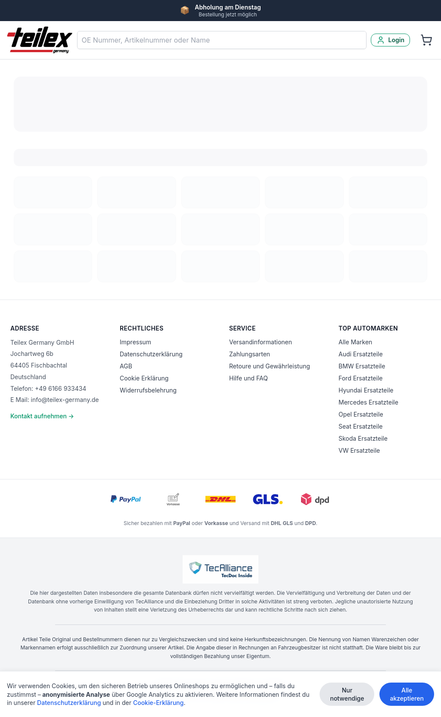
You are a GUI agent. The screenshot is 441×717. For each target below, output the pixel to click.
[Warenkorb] (426, 40)
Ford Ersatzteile (360, 378)
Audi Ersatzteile (361, 354)
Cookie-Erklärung (158, 702)
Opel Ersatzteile (361, 414)
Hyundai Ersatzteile (366, 390)
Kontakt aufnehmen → (42, 416)
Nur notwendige (347, 694)
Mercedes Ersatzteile (368, 402)
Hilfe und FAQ (248, 378)
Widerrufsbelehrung (148, 390)
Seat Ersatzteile (360, 426)
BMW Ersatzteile (362, 366)
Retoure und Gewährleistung (269, 366)
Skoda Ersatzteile (363, 438)
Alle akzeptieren (407, 694)
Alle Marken (355, 342)
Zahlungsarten (249, 354)
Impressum (135, 342)
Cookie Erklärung (144, 378)
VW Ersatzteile (359, 450)
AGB (126, 366)
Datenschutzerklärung (151, 354)
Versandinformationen (260, 342)
